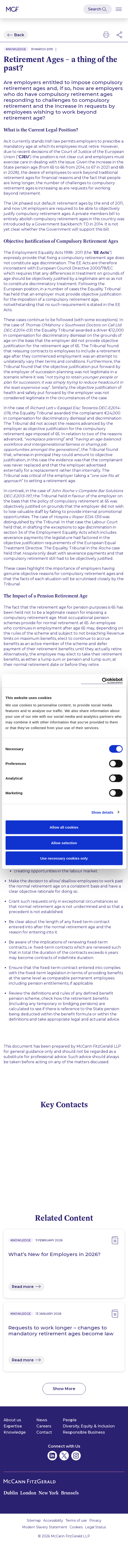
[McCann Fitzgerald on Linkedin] (52, 1455)
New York (48, 1493)
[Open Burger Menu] (118, 9)
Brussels (70, 1493)
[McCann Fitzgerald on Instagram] (76, 1455)
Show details (102, 812)
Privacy (95, 1520)
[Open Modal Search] (97, 9)
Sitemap (34, 1520)
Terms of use (76, 1520)
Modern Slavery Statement (44, 1527)
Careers (43, 1426)
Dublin (11, 1493)
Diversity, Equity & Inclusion (89, 1426)
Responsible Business (84, 1432)
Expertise (13, 1426)
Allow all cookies (64, 827)
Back (19, 35)
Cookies (76, 1527)
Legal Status (95, 1527)
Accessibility (53, 1520)
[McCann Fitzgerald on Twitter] (64, 1455)
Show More (64, 1388)
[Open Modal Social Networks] (119, 35)
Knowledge (15, 1432)
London (28, 1493)
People (69, 1420)
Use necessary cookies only (64, 858)
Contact (44, 1432)
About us (12, 1420)
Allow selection (64, 843)
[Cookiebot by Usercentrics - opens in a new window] (102, 681)
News (41, 1420)
